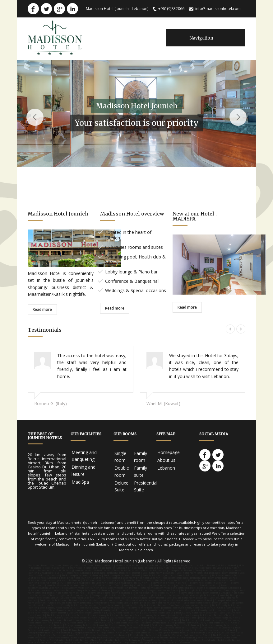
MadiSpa (80, 482)
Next (238, 117)
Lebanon (166, 468)
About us (166, 460)
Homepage (168, 452)
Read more (42, 309)
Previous (35, 117)
